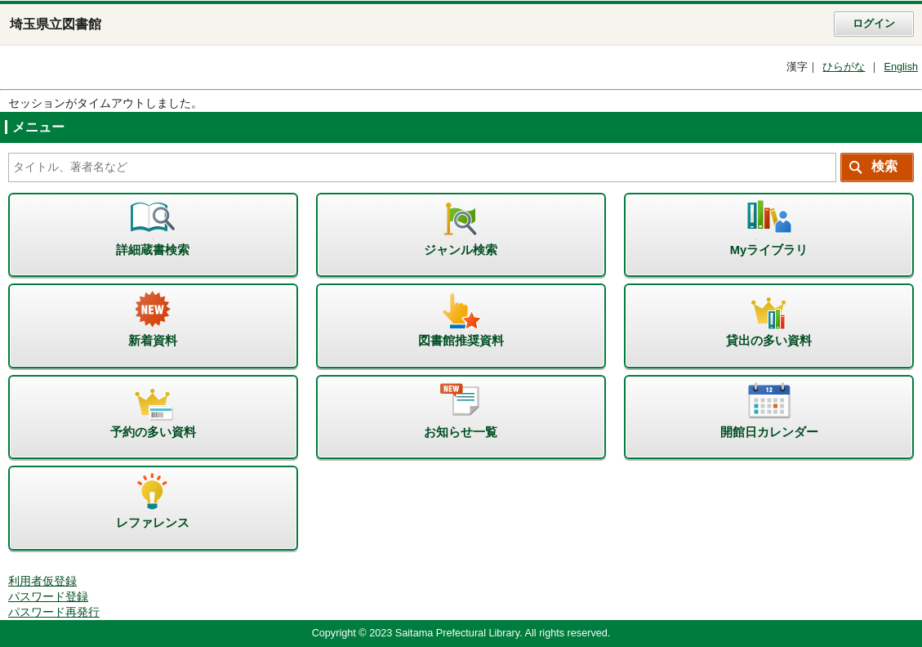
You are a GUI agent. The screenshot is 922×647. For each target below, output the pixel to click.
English (901, 67)
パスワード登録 (48, 597)
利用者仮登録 (42, 581)
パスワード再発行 (54, 612)
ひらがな (843, 67)
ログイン (874, 23)
